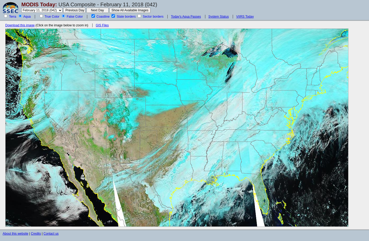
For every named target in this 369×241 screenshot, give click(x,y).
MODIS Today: (39, 4)
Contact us (51, 233)
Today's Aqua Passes (186, 16)
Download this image (20, 25)
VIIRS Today (245, 16)
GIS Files (102, 25)
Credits (36, 233)
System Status (218, 16)
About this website (15, 233)
